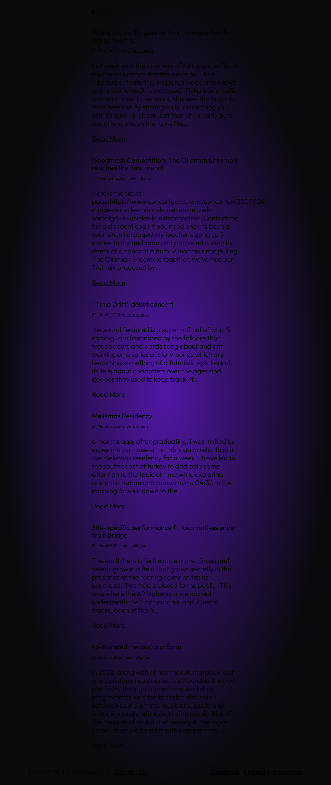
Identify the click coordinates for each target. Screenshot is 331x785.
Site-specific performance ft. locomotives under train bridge (164, 531)
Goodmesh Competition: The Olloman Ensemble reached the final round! (165, 164)
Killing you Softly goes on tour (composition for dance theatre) (162, 36)
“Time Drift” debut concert (133, 304)
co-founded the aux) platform (136, 647)
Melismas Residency (122, 416)
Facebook (225, 771)
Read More (108, 138)
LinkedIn (256, 771)
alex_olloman (140, 50)
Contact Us (130, 771)
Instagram (287, 771)
